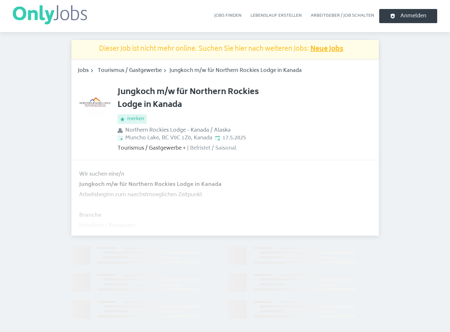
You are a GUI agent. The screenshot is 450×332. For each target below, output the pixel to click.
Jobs (83, 70)
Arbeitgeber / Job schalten (342, 15)
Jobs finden (227, 15)
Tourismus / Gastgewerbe (130, 70)
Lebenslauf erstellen (276, 15)
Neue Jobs (326, 49)
